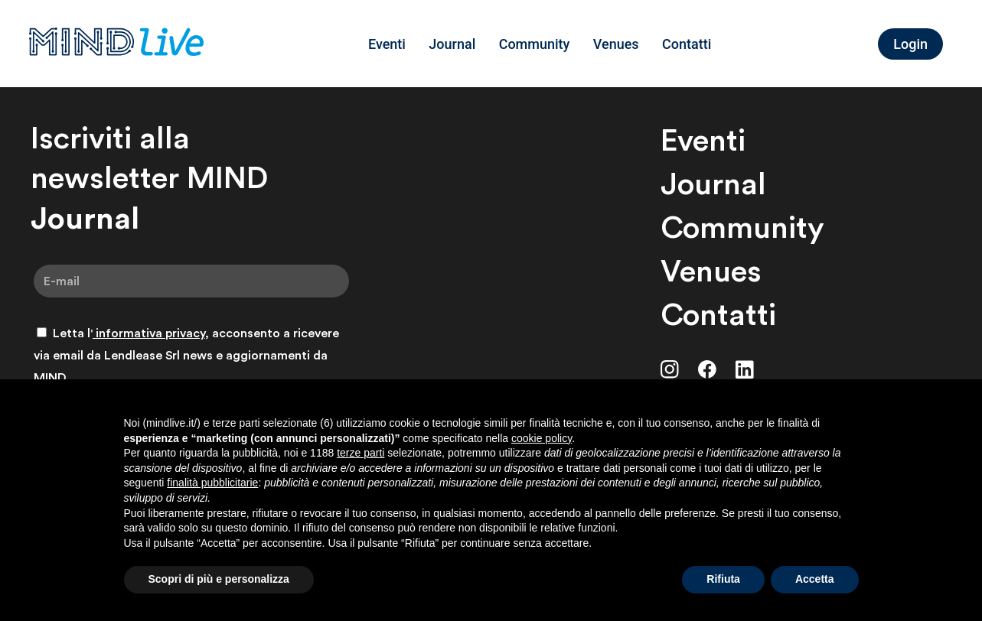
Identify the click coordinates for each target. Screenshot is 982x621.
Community (534, 44)
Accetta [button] (814, 579)
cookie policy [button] (541, 438)
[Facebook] (707, 369)
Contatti (686, 44)
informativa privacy (149, 332)
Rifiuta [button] (723, 579)
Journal (452, 44)
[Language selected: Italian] (859, 43)
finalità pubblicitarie (212, 482)
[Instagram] (670, 369)
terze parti (360, 453)
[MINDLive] (116, 44)
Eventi (387, 44)
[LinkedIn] (745, 369)
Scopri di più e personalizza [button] (218, 579)
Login (910, 44)
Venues (616, 44)
